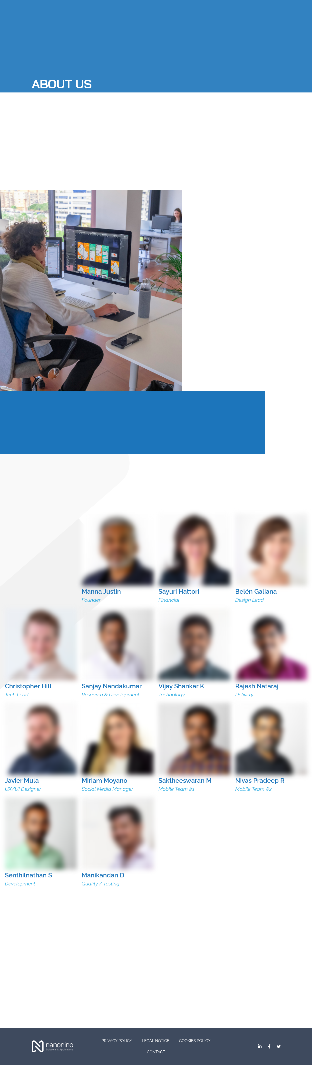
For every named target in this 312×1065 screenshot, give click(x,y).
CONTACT (156, 1052)
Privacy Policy (116, 1040)
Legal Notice (155, 1040)
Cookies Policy (195, 1040)
